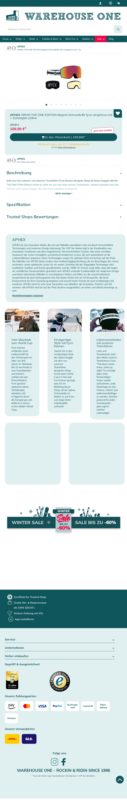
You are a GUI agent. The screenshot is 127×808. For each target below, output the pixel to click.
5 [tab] (66, 105)
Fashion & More (51, 38)
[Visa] (42, 706)
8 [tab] (80, 105)
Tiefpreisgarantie (64, 3)
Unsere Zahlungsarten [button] (20, 696)
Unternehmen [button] (60, 648)
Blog (111, 38)
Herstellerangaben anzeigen (27, 295)
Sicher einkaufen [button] (60, 656)
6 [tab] (70, 105)
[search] (59, 29)
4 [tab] (61, 105)
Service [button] (60, 639)
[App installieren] (21, 619)
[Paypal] (57, 706)
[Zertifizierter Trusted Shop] (18, 681)
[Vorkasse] (11, 718)
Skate (33, 38)
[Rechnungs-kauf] (72, 706)
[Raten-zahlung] (103, 706)
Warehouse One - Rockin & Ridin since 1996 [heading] (63, 770)
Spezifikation (18, 204)
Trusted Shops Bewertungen (32, 216)
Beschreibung (19, 172)
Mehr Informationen (67, 147)
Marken (87, 38)
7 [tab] (75, 105)
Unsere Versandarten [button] (20, 729)
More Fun (71, 38)
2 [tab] (51, 105)
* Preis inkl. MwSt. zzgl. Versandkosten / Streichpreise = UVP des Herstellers (63, 776)
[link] (54, 765)
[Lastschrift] (87, 706)
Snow (6, 38)
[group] (26, 597)
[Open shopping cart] (118, 3)
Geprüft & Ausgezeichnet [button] (22, 664)
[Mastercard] (26, 706)
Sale (101, 38)
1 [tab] (46, 105)
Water (20, 38)
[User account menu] (101, 3)
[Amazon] (11, 706)
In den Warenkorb (63, 137)
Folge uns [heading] (59, 753)
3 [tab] (56, 105)
